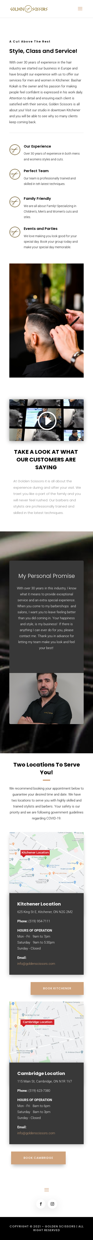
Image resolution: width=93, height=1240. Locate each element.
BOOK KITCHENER (57, 988)
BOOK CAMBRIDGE (38, 1158)
